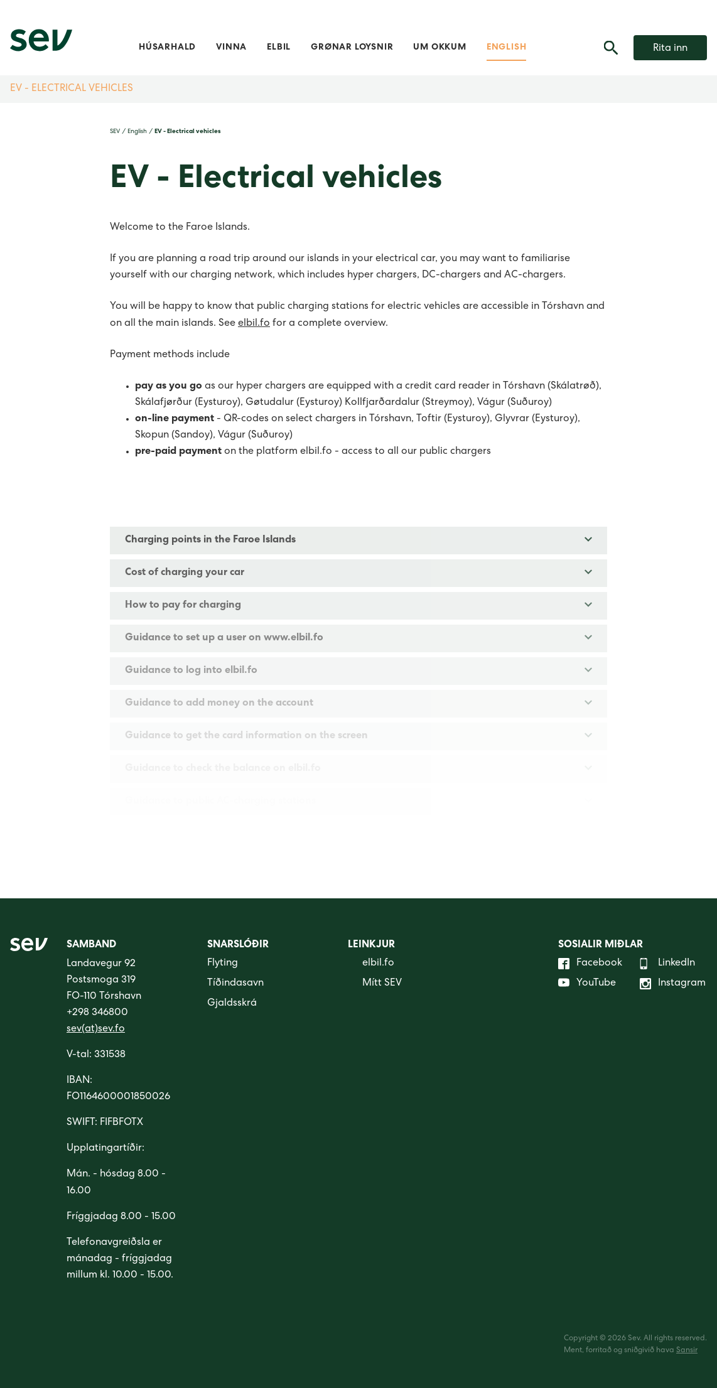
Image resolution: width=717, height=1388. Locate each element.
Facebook (590, 963)
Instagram (673, 983)
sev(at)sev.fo (96, 1030)
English (507, 47)
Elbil (279, 47)
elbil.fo (254, 324)
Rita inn (670, 49)
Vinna (231, 47)
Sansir (687, 1351)
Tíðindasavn (235, 984)
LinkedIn (667, 963)
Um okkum (439, 47)
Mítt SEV (375, 983)
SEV (115, 132)
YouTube (587, 983)
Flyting (222, 964)
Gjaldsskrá (232, 1004)
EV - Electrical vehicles (71, 89)
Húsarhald (167, 47)
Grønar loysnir (352, 47)
